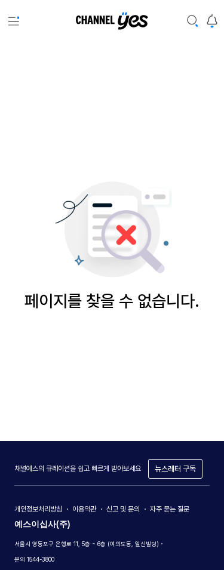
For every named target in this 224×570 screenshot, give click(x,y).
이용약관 (84, 509)
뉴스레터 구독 (175, 468)
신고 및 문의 (123, 509)
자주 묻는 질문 (169, 509)
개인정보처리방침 (38, 509)
